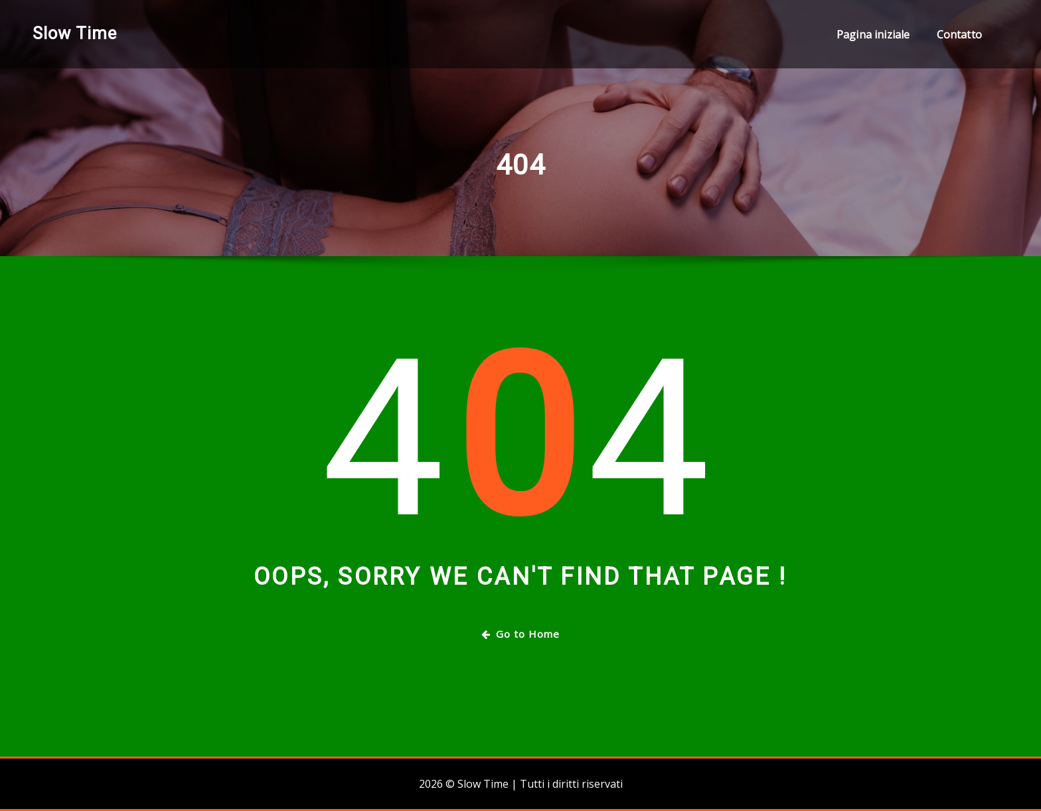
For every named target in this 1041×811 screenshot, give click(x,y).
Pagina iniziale (873, 34)
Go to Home (520, 633)
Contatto (959, 34)
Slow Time (75, 33)
